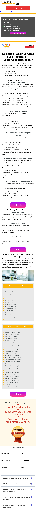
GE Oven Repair (9, 298)
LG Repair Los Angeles (10, 370)
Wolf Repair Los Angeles (11, 343)
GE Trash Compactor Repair (12, 315)
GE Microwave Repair (10, 312)
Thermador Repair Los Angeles (13, 345)
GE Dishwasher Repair (10, 304)
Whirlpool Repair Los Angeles (12, 347)
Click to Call (18, 8)
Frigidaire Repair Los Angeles (12, 361)
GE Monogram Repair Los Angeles (13, 357)
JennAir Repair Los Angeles (12, 384)
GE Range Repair (9, 310)
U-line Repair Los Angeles (11, 378)
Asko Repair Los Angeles (11, 338)
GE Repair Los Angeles (10, 363)
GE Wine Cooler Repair (11, 302)
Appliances (7, 11)
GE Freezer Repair (9, 296)
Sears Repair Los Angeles (11, 351)
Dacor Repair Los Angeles (11, 336)
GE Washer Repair (9, 300)
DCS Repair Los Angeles (11, 374)
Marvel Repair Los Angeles (11, 382)
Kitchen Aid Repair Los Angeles (13, 359)
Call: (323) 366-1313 (18, 33)
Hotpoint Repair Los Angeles (12, 332)
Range (12, 11)
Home (1, 11)
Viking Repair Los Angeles (11, 353)
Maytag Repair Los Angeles (12, 355)
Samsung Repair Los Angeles (12, 368)
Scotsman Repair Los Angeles (12, 372)
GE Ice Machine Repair (10, 317)
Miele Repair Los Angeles (11, 387)
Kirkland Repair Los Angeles (12, 380)
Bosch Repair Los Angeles (11, 340)
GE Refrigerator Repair (10, 308)
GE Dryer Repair (9, 292)
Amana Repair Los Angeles (12, 334)
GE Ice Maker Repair (10, 319)
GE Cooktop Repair (10, 294)
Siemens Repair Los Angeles (12, 376)
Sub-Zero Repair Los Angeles (12, 349)
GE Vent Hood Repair (10, 306)
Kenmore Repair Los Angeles (12, 366)
